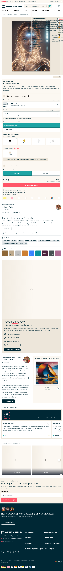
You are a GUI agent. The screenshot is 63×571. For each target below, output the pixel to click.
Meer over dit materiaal (54, 100)
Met (45, 173)
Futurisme (56, 241)
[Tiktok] (18, 552)
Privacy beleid (4, 562)
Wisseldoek (8, 129)
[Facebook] (13, 552)
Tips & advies (56, 10)
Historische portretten (45, 241)
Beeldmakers (45, 10)
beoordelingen (9, 536)
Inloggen (52, 1)
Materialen (34, 10)
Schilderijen (6, 241)
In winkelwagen (31, 185)
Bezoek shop (6, 212)
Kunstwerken (5, 10)
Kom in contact (8, 522)
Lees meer (16, 212)
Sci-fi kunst (23, 243)
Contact (57, 1)
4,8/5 (5, 1)
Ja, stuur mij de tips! (9, 500)
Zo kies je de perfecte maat (53, 110)
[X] (16, 552)
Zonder (17, 173)
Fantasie (20, 241)
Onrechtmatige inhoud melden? (29, 560)
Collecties (15, 10)
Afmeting (25, 10)
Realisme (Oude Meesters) (10, 243)
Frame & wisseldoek (10, 125)
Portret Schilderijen (31, 241)
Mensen (14, 241)
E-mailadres (4, 491)
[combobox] (32, 6)
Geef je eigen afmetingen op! (17, 118)
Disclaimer (17, 560)
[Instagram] (8, 552)
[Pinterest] (11, 552)
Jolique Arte (9, 81)
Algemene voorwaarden (7, 560)
